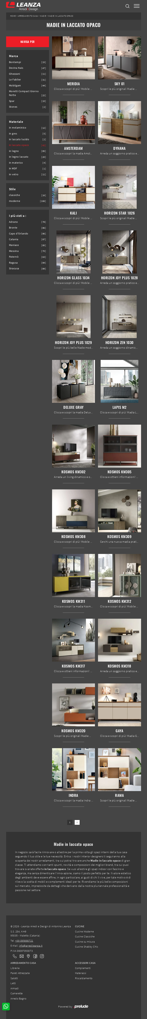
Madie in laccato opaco (60, 16)
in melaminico (17, 127)
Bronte (13, 227)
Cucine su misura (85, 941)
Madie (43, 16)
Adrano (13, 222)
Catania (13, 239)
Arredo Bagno (18, 998)
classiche (14, 195)
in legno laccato (19, 156)
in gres (13, 133)
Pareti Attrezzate (20, 973)
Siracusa (14, 268)
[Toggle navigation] (136, 6)
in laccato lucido (19, 139)
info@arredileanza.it (30, 945)
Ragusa (13, 262)
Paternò (14, 256)
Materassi (80, 973)
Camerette (17, 993)
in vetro (14, 174)
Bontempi (15, 62)
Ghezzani (14, 73)
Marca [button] (13, 56)
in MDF (13, 168)
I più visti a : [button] (17, 216)
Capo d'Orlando (18, 233)
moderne (14, 201)
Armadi (15, 988)
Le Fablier (15, 79)
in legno (14, 151)
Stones (13, 106)
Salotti (14, 978)
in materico (16, 162)
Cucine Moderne (84, 931)
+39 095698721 (24, 940)
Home (13, 16)
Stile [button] (12, 189)
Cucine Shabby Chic (86, 946)
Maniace (14, 245)
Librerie (15, 968)
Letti (13, 983)
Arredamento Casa (28, 16)
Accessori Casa (85, 963)
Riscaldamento (83, 978)
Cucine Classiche (85, 936)
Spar (12, 101)
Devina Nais (16, 68)
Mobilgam (15, 85)
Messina (14, 251)
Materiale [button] (16, 122)
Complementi (83, 968)
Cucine (79, 926)
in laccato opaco (19, 145)
